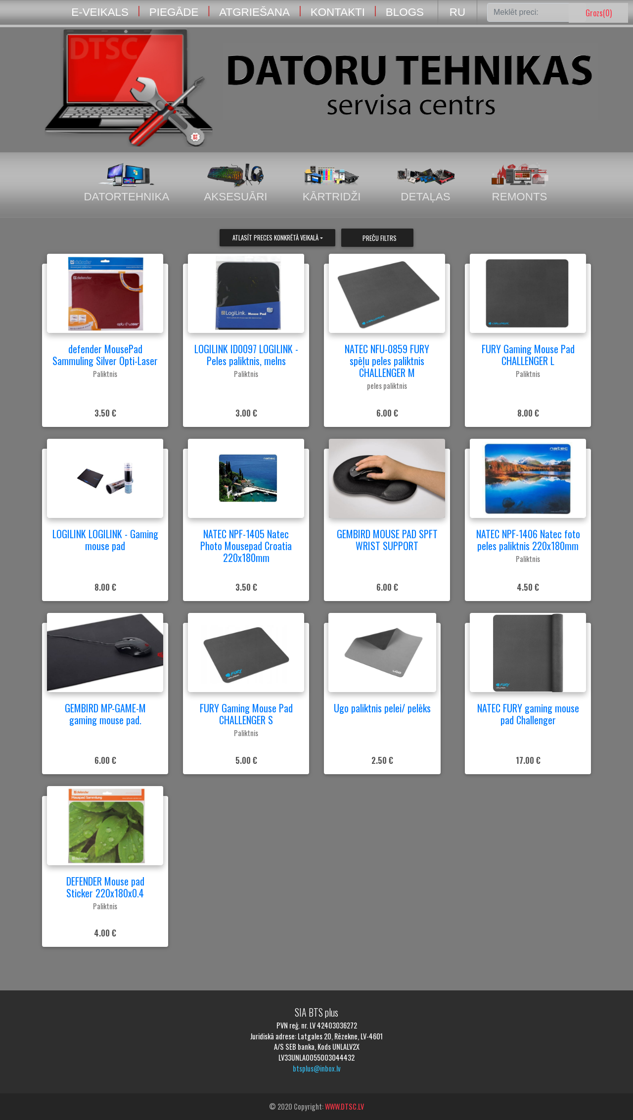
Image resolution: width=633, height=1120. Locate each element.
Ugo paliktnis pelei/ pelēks (382, 707)
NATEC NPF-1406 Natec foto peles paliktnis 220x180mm (528, 539)
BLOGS (405, 12)
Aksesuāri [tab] (235, 182)
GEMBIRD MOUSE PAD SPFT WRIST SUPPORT (387, 539)
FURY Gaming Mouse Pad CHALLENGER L (528, 354)
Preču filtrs (379, 238)
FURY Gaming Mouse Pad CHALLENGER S (246, 713)
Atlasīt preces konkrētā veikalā (275, 237)
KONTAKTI (338, 12)
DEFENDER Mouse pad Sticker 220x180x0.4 (105, 887)
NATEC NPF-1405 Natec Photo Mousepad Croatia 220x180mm (246, 545)
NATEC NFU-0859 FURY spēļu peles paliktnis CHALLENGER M (387, 360)
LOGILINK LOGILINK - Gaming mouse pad (105, 539)
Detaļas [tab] (425, 182)
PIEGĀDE (174, 12)
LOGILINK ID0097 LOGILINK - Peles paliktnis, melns (246, 354)
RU (457, 12)
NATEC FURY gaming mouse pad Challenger (528, 713)
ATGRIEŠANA (254, 12)
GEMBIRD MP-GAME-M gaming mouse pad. (105, 713)
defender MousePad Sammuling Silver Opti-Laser (105, 354)
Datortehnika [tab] (126, 182)
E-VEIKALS (100, 12)
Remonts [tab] (519, 182)
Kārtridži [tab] (332, 182)
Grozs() (599, 13)
